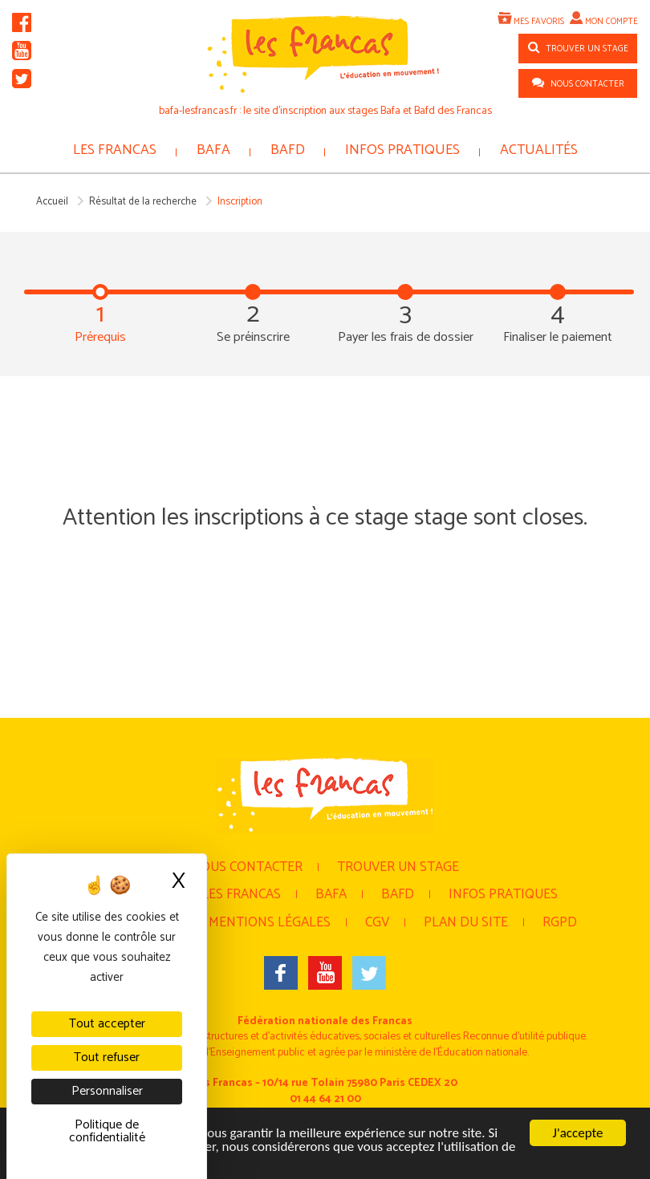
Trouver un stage (398, 867)
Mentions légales (270, 922)
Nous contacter (247, 867)
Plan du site (466, 922)
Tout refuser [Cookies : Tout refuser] (107, 1057)
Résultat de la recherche (143, 201)
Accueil (52, 201)
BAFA (213, 150)
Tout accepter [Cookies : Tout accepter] (107, 1024)
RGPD (559, 922)
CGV (377, 922)
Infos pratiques (402, 150)
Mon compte (611, 21)
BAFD (287, 150)
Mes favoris (539, 21)
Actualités (539, 150)
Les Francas (114, 150)
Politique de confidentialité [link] (107, 1131)
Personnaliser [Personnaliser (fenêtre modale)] (107, 1091)
